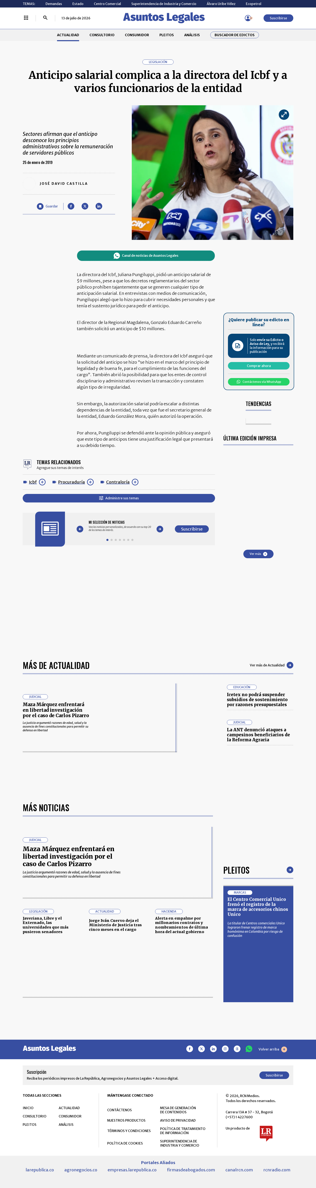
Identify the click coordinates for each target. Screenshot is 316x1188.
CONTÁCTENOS (119, 1110)
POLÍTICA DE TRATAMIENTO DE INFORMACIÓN (182, 1131)
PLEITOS (166, 35)
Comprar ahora (259, 366)
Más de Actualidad (56, 665)
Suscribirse (278, 18)
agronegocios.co (80, 1169)
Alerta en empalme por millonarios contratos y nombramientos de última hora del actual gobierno (181, 925)
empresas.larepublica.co (132, 1169)
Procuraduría (71, 482)
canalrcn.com (239, 1169)
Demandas (54, 4)
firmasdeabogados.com (191, 1169)
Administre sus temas (119, 498)
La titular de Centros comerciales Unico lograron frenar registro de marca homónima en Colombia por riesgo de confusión (256, 929)
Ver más (258, 554)
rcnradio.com (276, 1169)
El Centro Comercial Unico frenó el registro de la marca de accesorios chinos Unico (258, 907)
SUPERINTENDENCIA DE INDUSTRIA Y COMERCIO (179, 1143)
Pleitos (236, 870)
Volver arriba (273, 1049)
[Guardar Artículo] (47, 206)
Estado (77, 4)
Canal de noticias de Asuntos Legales (146, 256)
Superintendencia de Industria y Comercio (163, 4)
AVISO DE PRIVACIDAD (178, 1120)
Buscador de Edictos (235, 35)
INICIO (28, 1108)
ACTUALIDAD (68, 35)
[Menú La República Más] (26, 18)
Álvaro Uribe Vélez (221, 4)
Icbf (33, 482)
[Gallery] (120, 526)
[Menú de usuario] (248, 18)
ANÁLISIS (192, 35)
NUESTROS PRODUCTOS (126, 1120)
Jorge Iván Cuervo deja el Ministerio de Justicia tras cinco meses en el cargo (115, 925)
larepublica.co (40, 1169)
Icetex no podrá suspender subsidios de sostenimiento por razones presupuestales (257, 699)
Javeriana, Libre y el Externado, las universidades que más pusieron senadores (45, 925)
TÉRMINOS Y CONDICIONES (129, 1131)
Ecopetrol (253, 4)
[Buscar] (45, 18)
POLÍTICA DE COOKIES (125, 1143)
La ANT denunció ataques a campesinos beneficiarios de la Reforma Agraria (258, 734)
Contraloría (118, 482)
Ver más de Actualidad (271, 665)
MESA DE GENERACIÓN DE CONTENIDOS (178, 1110)
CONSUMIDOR (137, 35)
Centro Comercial (107, 4)
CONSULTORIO (102, 35)
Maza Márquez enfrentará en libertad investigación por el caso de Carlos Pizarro (56, 710)
